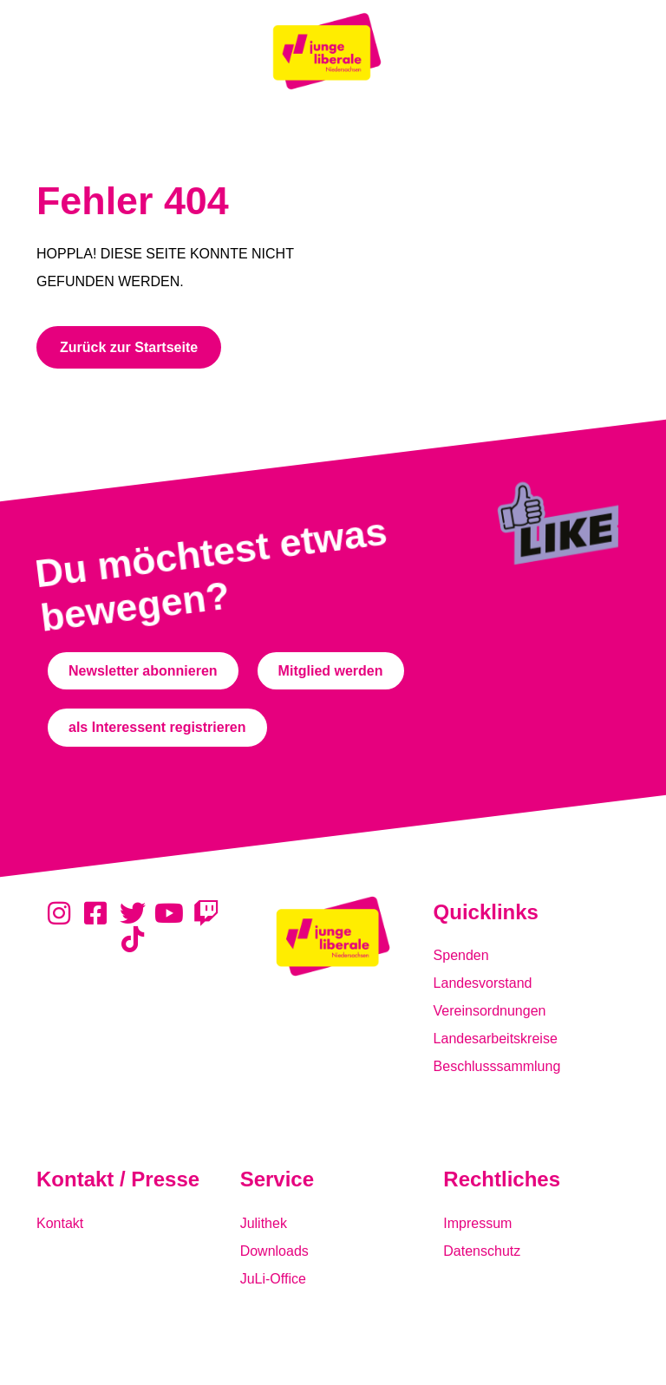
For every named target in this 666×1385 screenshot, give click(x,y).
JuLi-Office (273, 1278)
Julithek (263, 1223)
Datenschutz (481, 1251)
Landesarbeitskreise (496, 1038)
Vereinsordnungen (490, 1010)
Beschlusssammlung (497, 1066)
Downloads (274, 1251)
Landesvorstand (483, 983)
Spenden (461, 955)
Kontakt (59, 1223)
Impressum (477, 1223)
